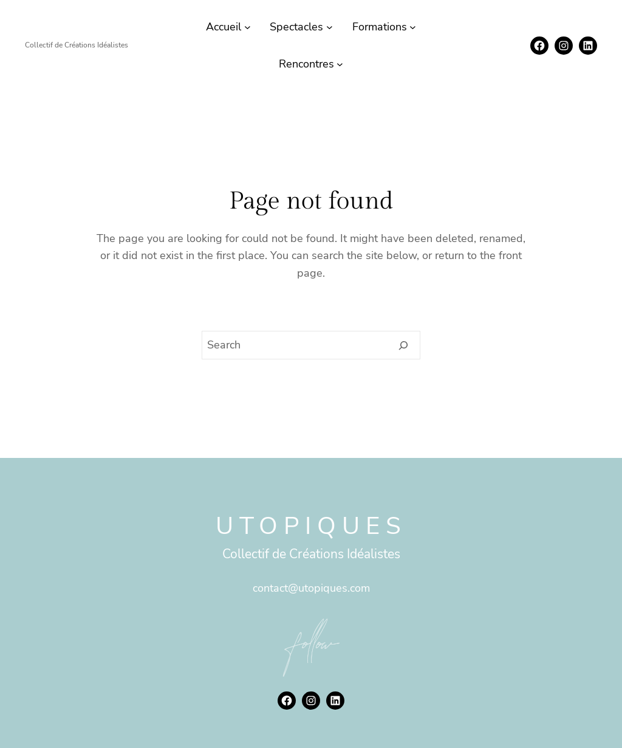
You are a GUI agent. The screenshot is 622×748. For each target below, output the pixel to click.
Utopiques (311, 526)
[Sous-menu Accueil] (247, 27)
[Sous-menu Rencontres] (340, 64)
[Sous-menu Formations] (412, 27)
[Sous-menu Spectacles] (329, 27)
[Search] (403, 345)
